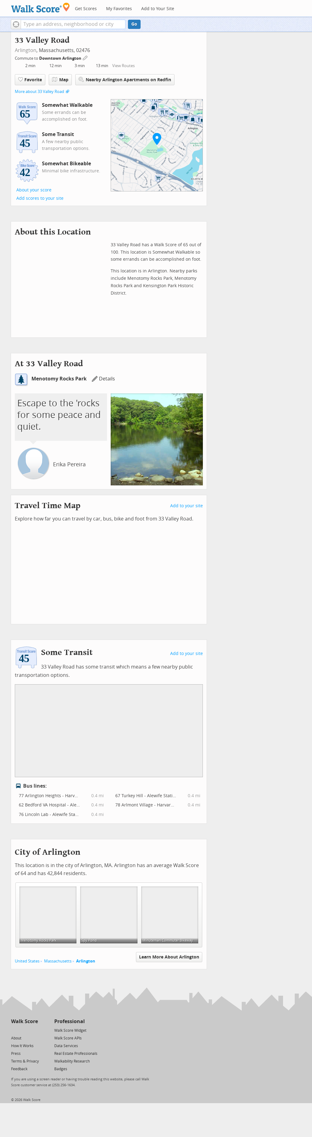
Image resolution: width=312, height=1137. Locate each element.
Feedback (19, 1069)
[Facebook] (24, 1030)
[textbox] (73, 24)
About (16, 1038)
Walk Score (24, 1021)
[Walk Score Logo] (40, 7)
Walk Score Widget (70, 1030)
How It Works (22, 1046)
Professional (69, 1021)
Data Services (66, 1046)
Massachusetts (58, 961)
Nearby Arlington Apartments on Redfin (125, 79)
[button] (16, 24)
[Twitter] (14, 1030)
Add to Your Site (157, 8)
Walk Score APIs (68, 1038)
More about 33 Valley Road (39, 91)
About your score (33, 190)
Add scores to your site (40, 198)
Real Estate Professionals (75, 1053)
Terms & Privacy (25, 1061)
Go (134, 24)
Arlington (25, 50)
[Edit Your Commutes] (85, 57)
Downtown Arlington (60, 58)
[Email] (33, 1030)
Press (16, 1053)
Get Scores (86, 8)
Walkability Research (72, 1061)
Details (103, 379)
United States (27, 961)
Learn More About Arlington (169, 957)
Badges (60, 1069)
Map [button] (60, 79)
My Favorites (119, 8)
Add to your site (186, 505)
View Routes (123, 65)
